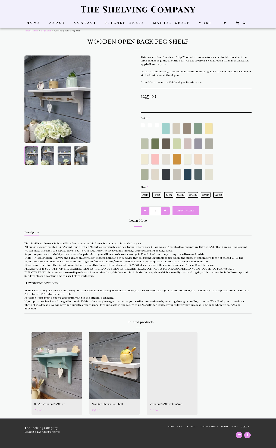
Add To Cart (185, 210)
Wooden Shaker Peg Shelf (107, 404)
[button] (225, 23)
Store (35, 31)
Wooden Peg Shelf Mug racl (166, 404)
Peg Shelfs (46, 31)
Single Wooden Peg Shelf (49, 404)
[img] (57, 365)
